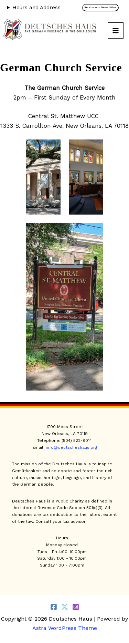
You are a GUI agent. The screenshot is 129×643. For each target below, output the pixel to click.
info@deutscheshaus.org (71, 447)
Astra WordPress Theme (64, 628)
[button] (102, 7)
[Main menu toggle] (116, 30)
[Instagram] (75, 606)
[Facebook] (53, 606)
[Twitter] (64, 606)
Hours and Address (36, 7)
